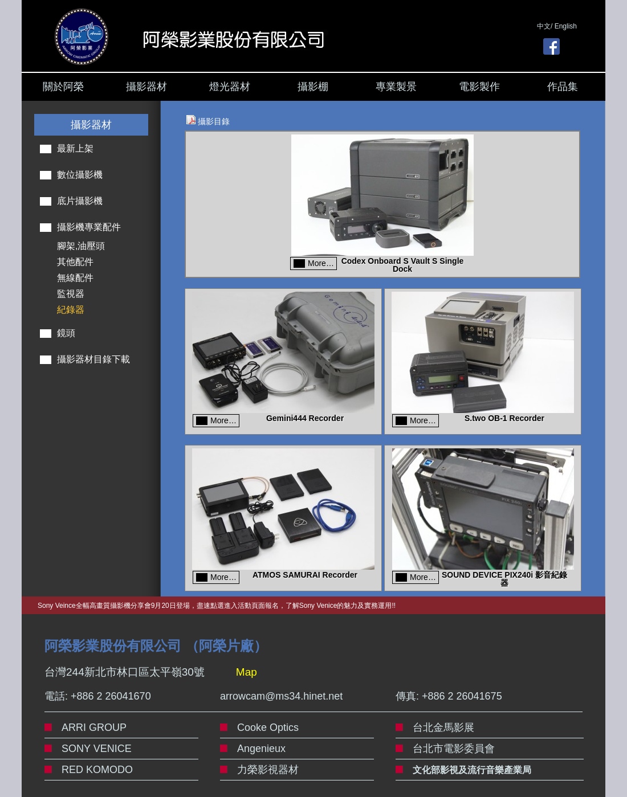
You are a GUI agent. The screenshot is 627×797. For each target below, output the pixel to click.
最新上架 (75, 148)
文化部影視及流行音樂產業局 (472, 770)
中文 (544, 26)
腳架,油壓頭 (81, 246)
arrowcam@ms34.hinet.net (281, 696)
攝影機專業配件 (89, 227)
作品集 (562, 86)
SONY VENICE (97, 748)
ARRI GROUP (94, 727)
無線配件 (75, 278)
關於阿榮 (63, 86)
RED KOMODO (97, 769)
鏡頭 (66, 333)
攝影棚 (313, 86)
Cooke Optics (268, 727)
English (566, 26)
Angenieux (261, 748)
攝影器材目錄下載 (93, 359)
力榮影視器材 (268, 769)
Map (246, 672)
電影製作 (479, 86)
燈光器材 (229, 86)
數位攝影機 (80, 174)
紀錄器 (70, 309)
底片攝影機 (80, 201)
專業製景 (396, 86)
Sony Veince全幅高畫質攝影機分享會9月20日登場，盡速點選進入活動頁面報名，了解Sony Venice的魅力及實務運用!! (217, 606)
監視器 (70, 294)
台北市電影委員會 (454, 748)
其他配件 (75, 262)
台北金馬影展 (443, 727)
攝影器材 (146, 86)
